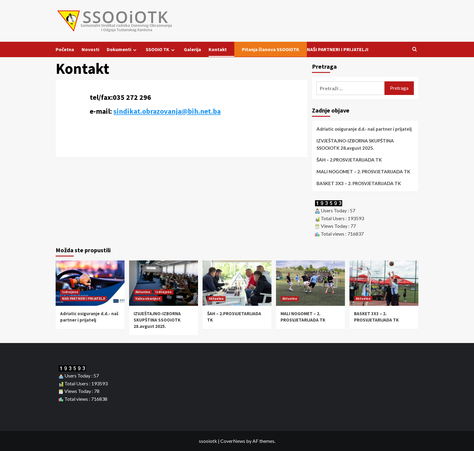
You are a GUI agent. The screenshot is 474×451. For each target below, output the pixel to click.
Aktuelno (142, 292)
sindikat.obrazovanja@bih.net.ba (167, 111)
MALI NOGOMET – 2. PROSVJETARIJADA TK (363, 171)
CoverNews (232, 441)
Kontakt (218, 49)
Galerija (192, 49)
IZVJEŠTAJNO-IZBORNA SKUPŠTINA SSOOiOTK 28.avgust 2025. (355, 144)
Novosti (90, 49)
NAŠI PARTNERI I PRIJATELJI (337, 49)
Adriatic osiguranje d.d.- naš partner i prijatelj (364, 129)
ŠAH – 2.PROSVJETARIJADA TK (349, 159)
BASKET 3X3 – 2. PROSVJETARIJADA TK (359, 183)
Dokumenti (122, 49)
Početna (65, 49)
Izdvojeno (70, 292)
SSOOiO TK (161, 49)
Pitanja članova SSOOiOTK (270, 49)
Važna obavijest (148, 298)
